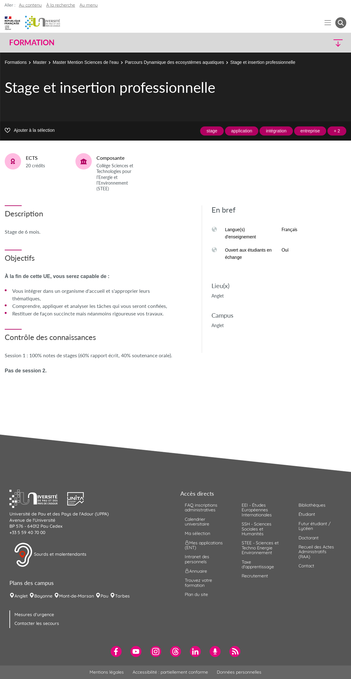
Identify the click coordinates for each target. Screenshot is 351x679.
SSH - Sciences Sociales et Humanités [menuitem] (256, 529)
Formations (16, 62)
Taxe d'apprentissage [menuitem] (258, 564)
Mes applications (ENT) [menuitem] (204, 545)
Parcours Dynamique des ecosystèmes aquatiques (174, 62)
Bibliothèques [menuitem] (312, 505)
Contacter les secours (36, 623)
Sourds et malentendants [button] (50, 554)
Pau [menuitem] (104, 596)
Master (40, 62)
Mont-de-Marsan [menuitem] (76, 596)
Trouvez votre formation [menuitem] (198, 582)
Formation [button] (31, 42)
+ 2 (337, 130)
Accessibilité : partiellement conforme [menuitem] (170, 672)
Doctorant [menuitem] (309, 538)
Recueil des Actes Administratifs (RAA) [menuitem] (316, 551)
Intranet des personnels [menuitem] (197, 559)
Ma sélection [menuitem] (197, 533)
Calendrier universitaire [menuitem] (197, 521)
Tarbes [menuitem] (122, 596)
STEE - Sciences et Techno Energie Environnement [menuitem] (260, 547)
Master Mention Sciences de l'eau (86, 62)
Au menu (89, 5)
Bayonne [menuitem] (43, 596)
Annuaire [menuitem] (196, 571)
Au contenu (30, 5)
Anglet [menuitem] (21, 596)
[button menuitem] (340, 22)
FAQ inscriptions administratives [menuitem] (201, 507)
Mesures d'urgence (34, 614)
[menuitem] (116, 651)
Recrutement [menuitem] (255, 576)
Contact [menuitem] (306, 566)
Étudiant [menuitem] (307, 514)
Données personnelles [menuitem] (239, 672)
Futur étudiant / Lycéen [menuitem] (315, 526)
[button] (305, 42)
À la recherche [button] (60, 5)
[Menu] (328, 23)
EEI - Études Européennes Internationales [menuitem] (257, 510)
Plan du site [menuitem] (196, 594)
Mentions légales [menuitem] (107, 672)
